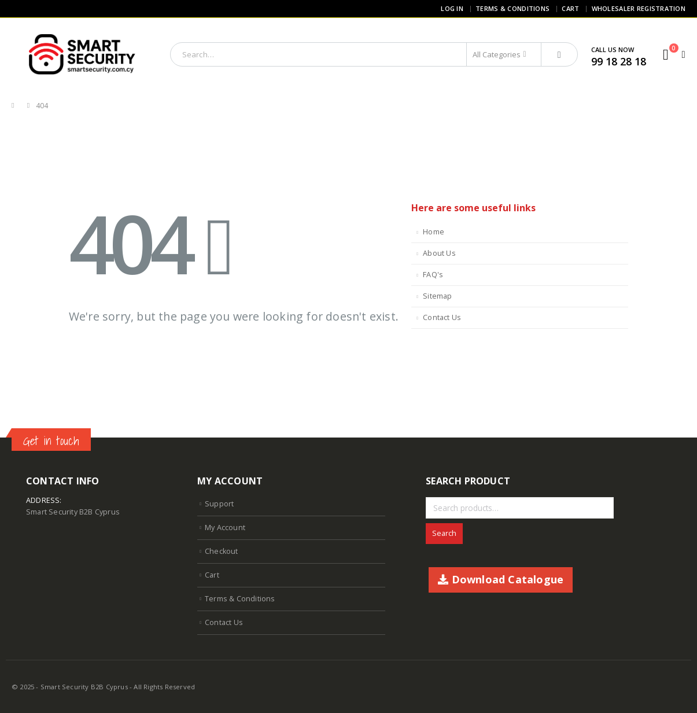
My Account (225, 527)
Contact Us (442, 317)
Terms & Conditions (512, 8)
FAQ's (433, 275)
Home (433, 232)
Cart (570, 8)
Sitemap (437, 296)
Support (219, 504)
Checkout (221, 551)
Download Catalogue (500, 579)
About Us (439, 253)
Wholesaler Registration (638, 8)
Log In (452, 8)
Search (444, 533)
